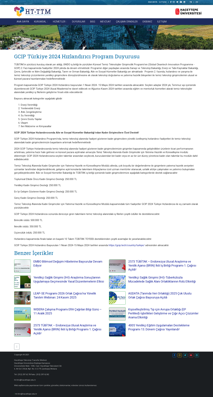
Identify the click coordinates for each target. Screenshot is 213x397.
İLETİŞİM (162, 2)
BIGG (92, 21)
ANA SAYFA (152, 2)
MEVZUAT (105, 21)
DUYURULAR (78, 21)
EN (197, 2)
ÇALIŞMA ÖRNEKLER (127, 21)
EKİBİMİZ (147, 21)
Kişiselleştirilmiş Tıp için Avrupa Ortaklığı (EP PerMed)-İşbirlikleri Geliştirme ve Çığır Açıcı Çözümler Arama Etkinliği (163, 313)
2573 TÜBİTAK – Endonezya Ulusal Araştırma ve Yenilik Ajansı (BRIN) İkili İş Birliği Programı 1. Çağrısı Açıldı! (162, 265)
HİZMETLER (59, 21)
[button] (16, 346)
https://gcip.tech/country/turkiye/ (127, 245)
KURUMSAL (40, 21)
